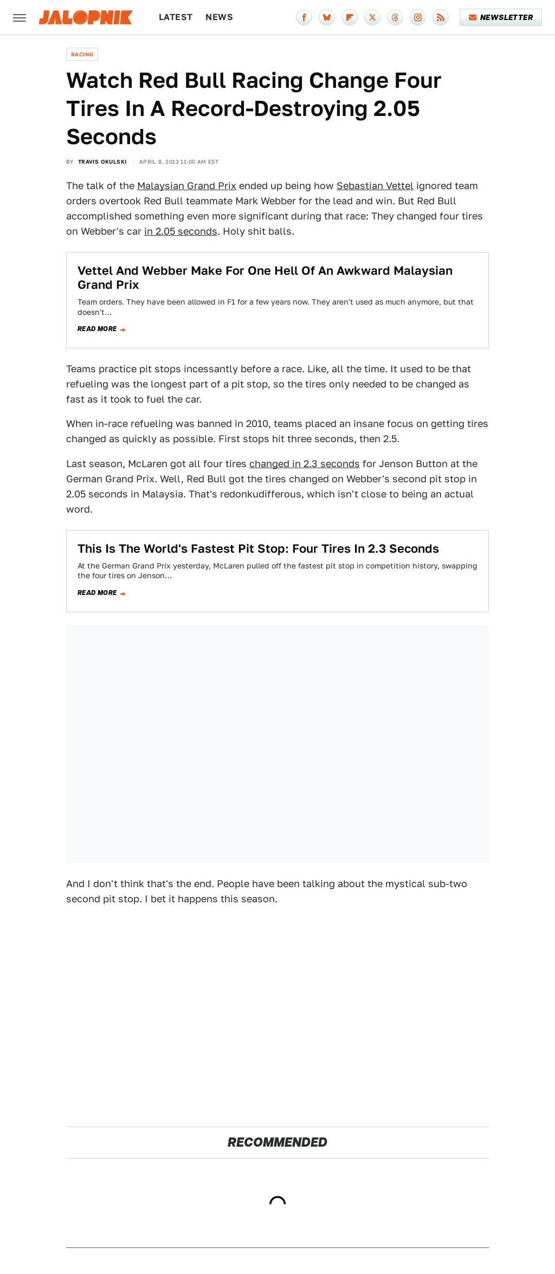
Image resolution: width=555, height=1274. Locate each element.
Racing (82, 54)
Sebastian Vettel (375, 185)
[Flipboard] (349, 17)
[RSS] (441, 17)
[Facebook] (304, 17)
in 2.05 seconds (180, 231)
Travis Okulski (102, 161)
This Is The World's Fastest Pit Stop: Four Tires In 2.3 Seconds (258, 548)
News (219, 17)
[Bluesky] (327, 17)
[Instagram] (418, 17)
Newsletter (501, 17)
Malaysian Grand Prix (186, 185)
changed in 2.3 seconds (304, 463)
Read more (97, 329)
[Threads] (395, 17)
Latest (175, 17)
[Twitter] (372, 17)
